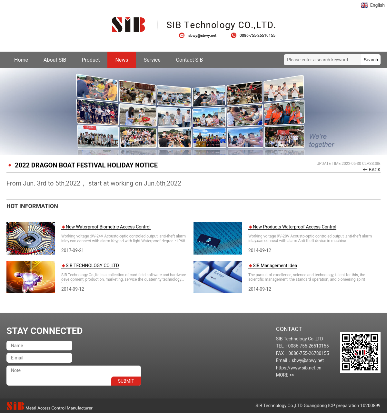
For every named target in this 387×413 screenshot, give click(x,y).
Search (371, 59)
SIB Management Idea (275, 265)
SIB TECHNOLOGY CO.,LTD (92, 265)
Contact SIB (189, 60)
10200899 (370, 405)
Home (21, 60)
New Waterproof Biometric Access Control (108, 226)
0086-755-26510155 (253, 35)
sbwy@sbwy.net (201, 35)
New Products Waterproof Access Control (294, 226)
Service (152, 60)
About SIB (55, 60)
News (121, 60)
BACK (375, 170)
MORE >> (285, 375)
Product (91, 60)
